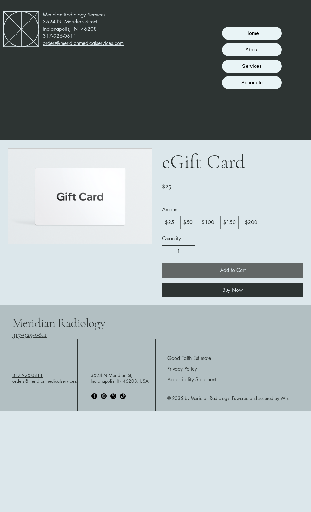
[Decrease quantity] (168, 252)
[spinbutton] (178, 251)
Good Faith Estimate (189, 358)
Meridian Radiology (58, 322)
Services (252, 66)
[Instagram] (103, 396)
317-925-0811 (29, 334)
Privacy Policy (182, 369)
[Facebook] (94, 396)
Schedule (252, 83)
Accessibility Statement (191, 379)
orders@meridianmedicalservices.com (49, 381)
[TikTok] (122, 396)
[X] (113, 396)
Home (252, 33)
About (252, 50)
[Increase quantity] (189, 252)
